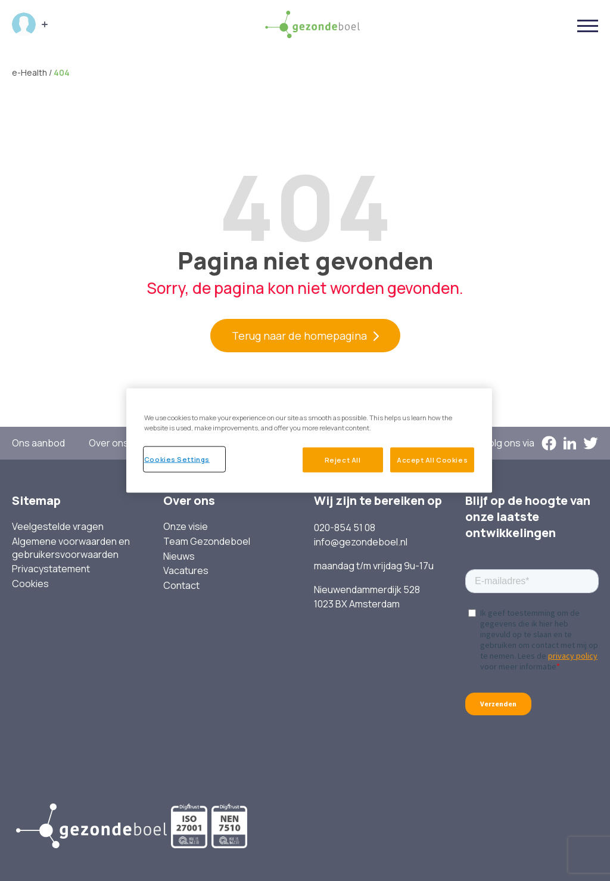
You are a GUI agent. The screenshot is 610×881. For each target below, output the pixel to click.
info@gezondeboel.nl (360, 541)
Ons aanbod (38, 443)
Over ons (109, 443)
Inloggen (24, 24)
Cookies (30, 584)
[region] (309, 440)
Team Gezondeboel (206, 541)
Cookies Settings (177, 458)
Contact (181, 585)
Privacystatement (51, 569)
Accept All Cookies (432, 459)
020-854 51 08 (344, 527)
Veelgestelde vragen (58, 526)
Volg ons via (508, 443)
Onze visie (185, 526)
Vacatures (185, 570)
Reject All (341, 459)
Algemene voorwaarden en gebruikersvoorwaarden (71, 548)
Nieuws (179, 556)
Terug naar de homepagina (299, 335)
